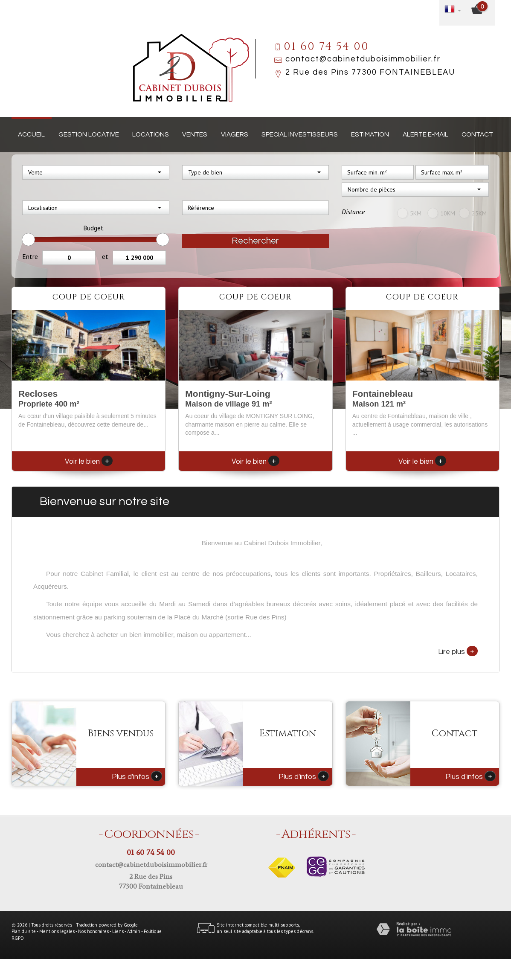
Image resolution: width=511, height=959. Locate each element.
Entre (30, 256)
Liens (118, 931)
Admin (133, 931)
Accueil (31, 134)
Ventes (194, 134)
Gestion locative (88, 134)
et (105, 256)
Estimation (370, 134)
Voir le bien (89, 461)
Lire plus (458, 651)
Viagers (234, 134)
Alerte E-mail (425, 134)
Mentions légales (57, 931)
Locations (150, 134)
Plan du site (24, 931)
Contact (477, 134)
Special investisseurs (299, 134)
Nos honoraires (93, 931)
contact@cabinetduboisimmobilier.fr (363, 59)
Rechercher (255, 240)
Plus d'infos (137, 776)
